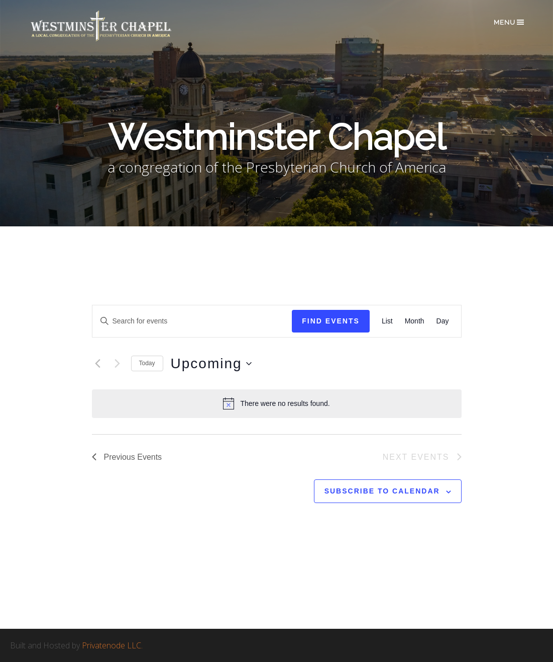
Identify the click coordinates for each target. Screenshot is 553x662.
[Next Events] (118, 364)
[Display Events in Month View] (414, 321)
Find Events (331, 321)
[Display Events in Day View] (442, 321)
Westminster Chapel (115, 26)
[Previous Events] (98, 364)
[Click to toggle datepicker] (211, 364)
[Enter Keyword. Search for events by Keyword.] (192, 321)
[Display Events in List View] (387, 321)
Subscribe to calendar (382, 491)
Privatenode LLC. (112, 645)
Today (147, 363)
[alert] (277, 403)
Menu (509, 22)
